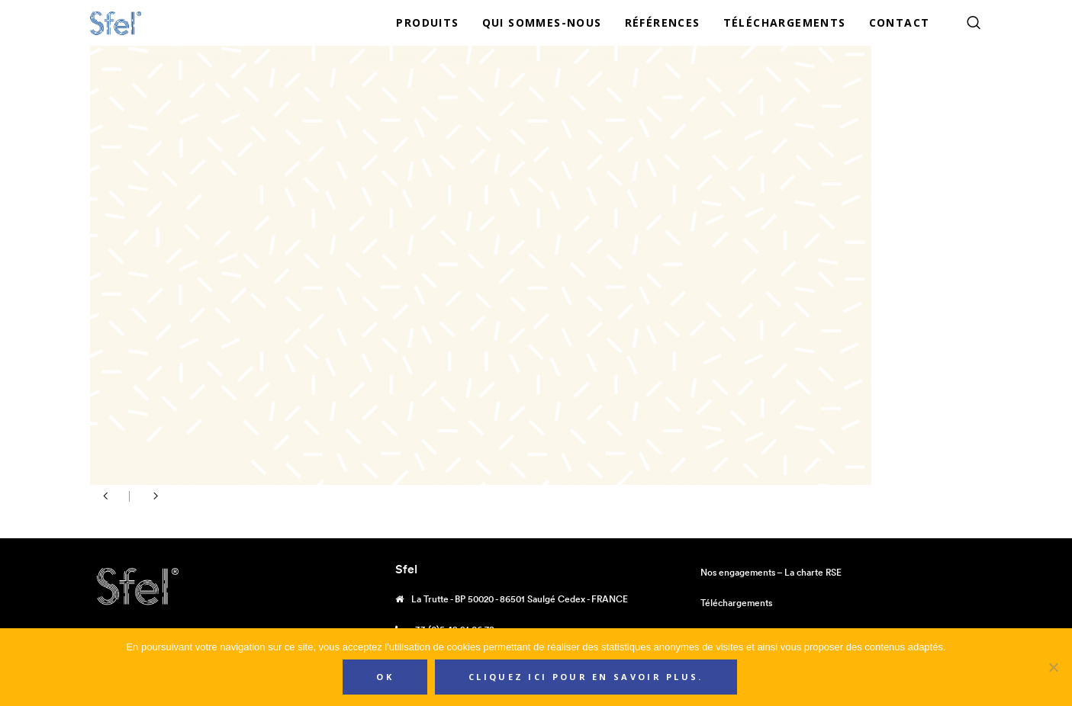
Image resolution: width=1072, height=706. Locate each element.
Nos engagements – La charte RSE (771, 572)
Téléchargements (736, 602)
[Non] (1053, 667)
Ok (385, 676)
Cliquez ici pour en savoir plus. (585, 676)
